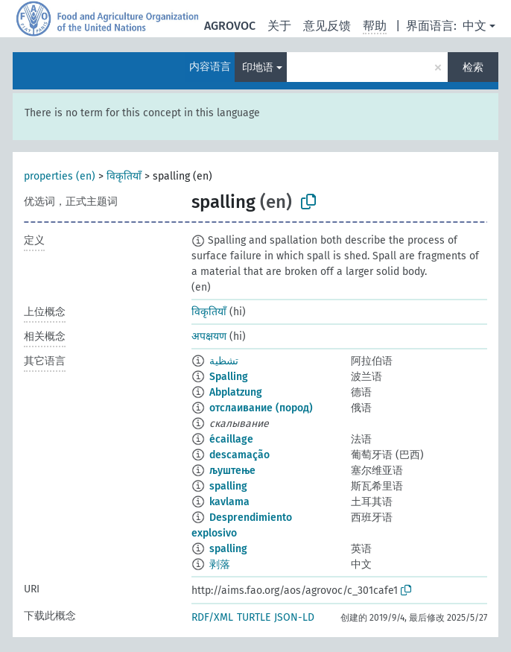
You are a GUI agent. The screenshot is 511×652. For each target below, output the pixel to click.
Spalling (228, 376)
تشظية (223, 361)
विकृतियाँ (124, 176)
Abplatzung (235, 392)
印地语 (257, 67)
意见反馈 (327, 26)
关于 (279, 26)
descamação (239, 455)
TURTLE (253, 617)
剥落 (219, 564)
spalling (228, 486)
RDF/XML (212, 617)
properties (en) (59, 176)
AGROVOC (230, 26)
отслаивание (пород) (261, 408)
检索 (473, 67)
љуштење (232, 470)
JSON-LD (294, 617)
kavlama (229, 502)
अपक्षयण (208, 336)
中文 (474, 26)
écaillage (231, 439)
